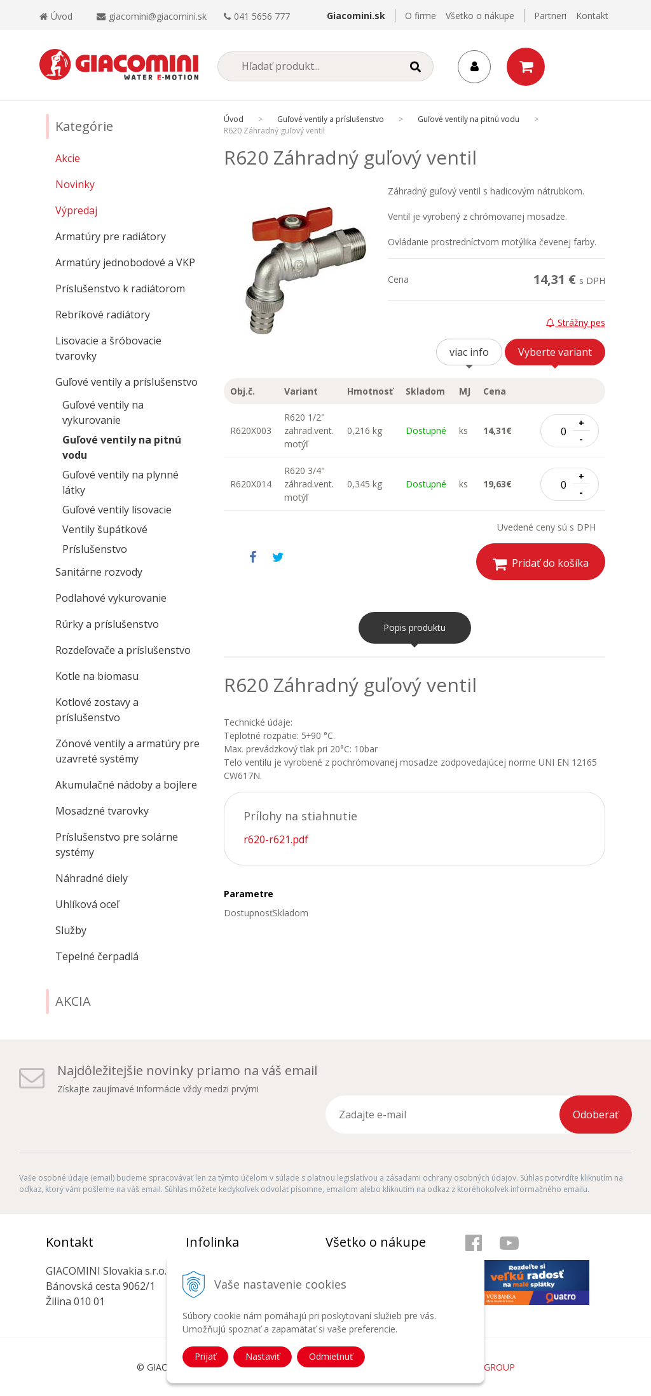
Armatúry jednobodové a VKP (125, 262)
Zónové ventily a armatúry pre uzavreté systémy (127, 751)
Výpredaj (76, 210)
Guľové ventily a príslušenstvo (126, 382)
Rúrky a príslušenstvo (107, 624)
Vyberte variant (555, 352)
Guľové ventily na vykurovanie (103, 412)
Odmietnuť (331, 1356)
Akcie (67, 158)
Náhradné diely (91, 878)
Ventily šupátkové (104, 529)
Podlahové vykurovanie (111, 598)
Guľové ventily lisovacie (117, 510)
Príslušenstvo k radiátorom (120, 288)
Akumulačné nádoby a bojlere (126, 785)
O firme (420, 16)
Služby (70, 930)
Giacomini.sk (356, 16)
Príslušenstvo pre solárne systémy (116, 844)
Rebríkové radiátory (102, 315)
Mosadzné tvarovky (102, 811)
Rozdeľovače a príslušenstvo (123, 650)
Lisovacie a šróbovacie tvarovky (108, 348)
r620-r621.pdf (275, 839)
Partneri (550, 16)
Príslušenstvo (94, 549)
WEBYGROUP (487, 1367)
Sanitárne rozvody (98, 572)
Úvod (55, 16)
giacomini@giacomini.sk (158, 16)
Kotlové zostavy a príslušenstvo (97, 709)
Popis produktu (414, 627)
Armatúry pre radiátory (110, 236)
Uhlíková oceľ (87, 904)
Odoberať (596, 1115)
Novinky (75, 184)
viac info (469, 352)
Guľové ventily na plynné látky (120, 482)
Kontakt (592, 16)
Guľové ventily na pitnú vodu (121, 447)
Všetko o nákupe (480, 16)
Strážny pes (575, 322)
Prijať (205, 1356)
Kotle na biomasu (97, 676)
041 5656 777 (262, 16)
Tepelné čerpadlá (97, 956)
